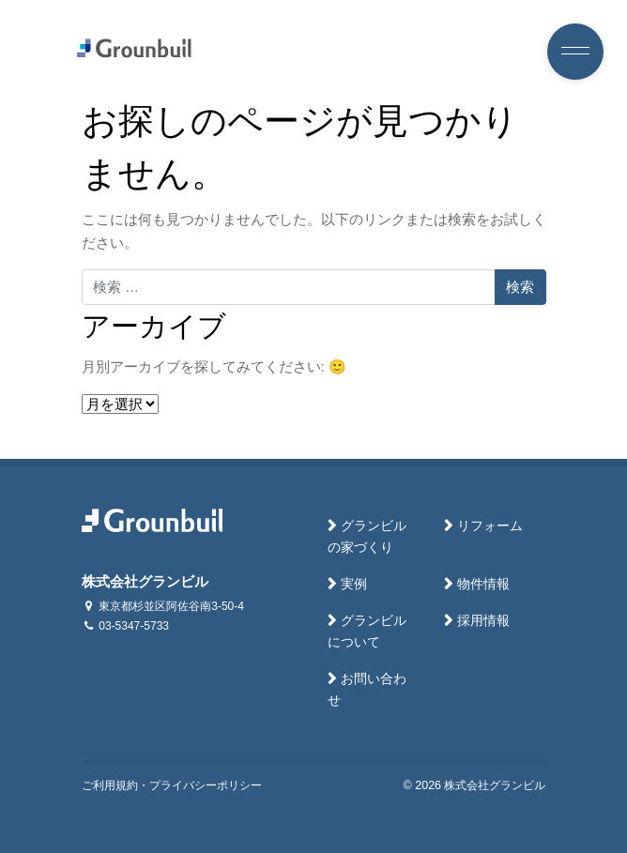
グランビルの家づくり (367, 537)
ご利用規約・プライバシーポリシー (172, 785)
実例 (354, 584)
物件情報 (483, 584)
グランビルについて (367, 631)
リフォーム (490, 526)
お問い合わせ (367, 690)
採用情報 (483, 621)
